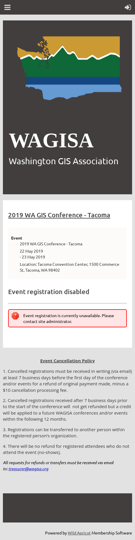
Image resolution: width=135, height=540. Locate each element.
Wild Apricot (79, 532)
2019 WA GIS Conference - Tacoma (59, 215)
